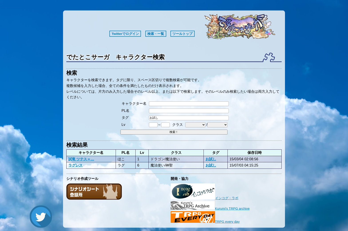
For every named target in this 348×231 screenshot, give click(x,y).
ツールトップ (182, 34)
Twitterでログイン (125, 34)
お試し (211, 159)
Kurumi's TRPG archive (210, 208)
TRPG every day (205, 221)
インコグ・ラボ (204, 198)
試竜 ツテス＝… (81, 159)
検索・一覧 (155, 34)
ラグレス (75, 165)
